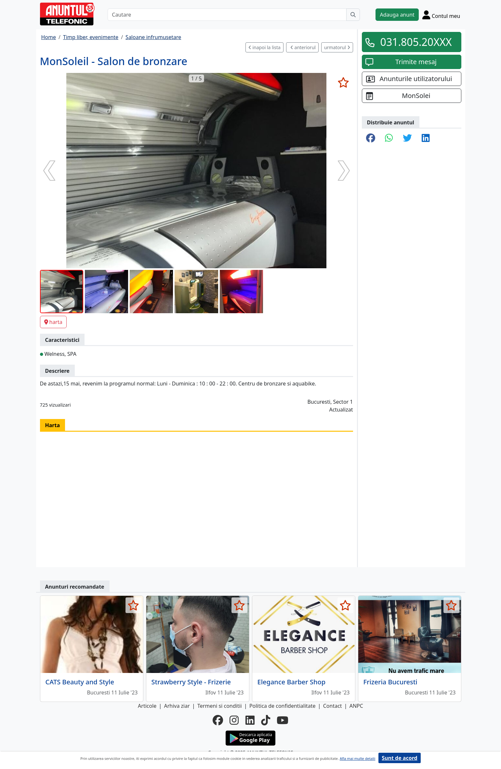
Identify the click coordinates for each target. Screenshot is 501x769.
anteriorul (303, 47)
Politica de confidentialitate (282, 705)
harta (53, 322)
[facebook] (218, 720)
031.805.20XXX (416, 42)
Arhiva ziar (177, 705)
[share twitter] (407, 138)
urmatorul (337, 47)
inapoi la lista (264, 47)
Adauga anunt (397, 14)
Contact (332, 705)
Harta (52, 425)
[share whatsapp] (389, 138)
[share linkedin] (425, 138)
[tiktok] (265, 720)
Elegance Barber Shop (291, 682)
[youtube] (282, 720)
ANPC (356, 705)
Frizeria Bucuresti (390, 682)
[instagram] (234, 720)
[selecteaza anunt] (343, 82)
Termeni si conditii (219, 705)
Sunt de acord (399, 758)
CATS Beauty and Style (80, 682)
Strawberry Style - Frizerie (191, 682)
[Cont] (441, 15)
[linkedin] (250, 720)
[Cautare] (227, 14)
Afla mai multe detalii (357, 758)
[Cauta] (353, 14)
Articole (147, 705)
